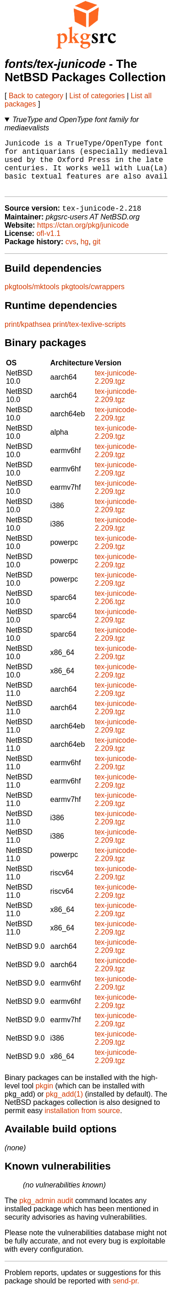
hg (84, 254)
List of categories (97, 96)
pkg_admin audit (46, 1213)
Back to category (36, 96)
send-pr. (126, 1293)
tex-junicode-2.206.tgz (116, 610)
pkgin (44, 1098)
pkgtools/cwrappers (93, 299)
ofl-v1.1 (48, 246)
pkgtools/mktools (32, 299)
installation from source (82, 1123)
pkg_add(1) (64, 1106)
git (96, 254)
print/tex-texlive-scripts (89, 337)
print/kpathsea (28, 337)
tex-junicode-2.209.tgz (116, 389)
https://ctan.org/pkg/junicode (83, 237)
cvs (71, 254)
